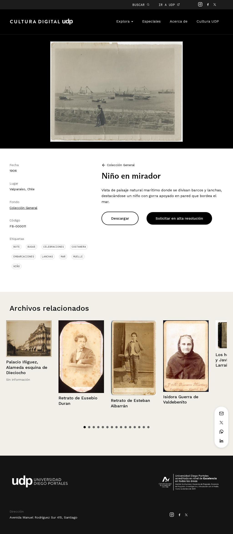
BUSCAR (140, 5)
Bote (16, 246)
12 (135, 427)
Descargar (120, 218)
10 (125, 427)
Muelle (78, 256)
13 (139, 427)
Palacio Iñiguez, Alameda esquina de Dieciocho (26, 367)
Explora (124, 21)
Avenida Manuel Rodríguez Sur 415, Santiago (43, 517)
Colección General (23, 208)
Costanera (79, 246)
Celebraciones (53, 246)
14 (144, 427)
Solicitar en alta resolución (179, 218)
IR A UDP (169, 5)
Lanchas (47, 256)
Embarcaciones (23, 256)
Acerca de (178, 21)
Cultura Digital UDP (41, 24)
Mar (63, 256)
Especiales (151, 21)
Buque (31, 246)
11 (130, 427)
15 (148, 427)
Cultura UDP (208, 21)
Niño (16, 266)
